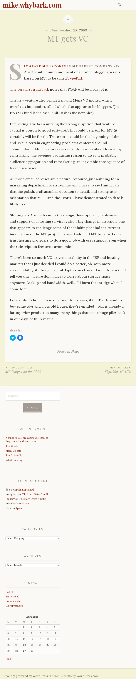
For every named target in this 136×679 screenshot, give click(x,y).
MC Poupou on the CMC (36, 370)
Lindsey (10, 497)
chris (8, 507)
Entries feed (12, 595)
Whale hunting (14, 459)
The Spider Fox (15, 454)
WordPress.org (14, 605)
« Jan (8, 657)
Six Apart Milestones (45, 66)
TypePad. (75, 78)
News (75, 352)
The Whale (12, 445)
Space (25, 502)
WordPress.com (87, 675)
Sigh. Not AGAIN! (99, 370)
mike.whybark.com (32, 4)
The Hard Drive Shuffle (35, 493)
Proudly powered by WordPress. (26, 675)
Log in (9, 590)
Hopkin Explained (23, 488)
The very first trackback (29, 90)
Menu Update (13, 449)
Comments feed (14, 600)
